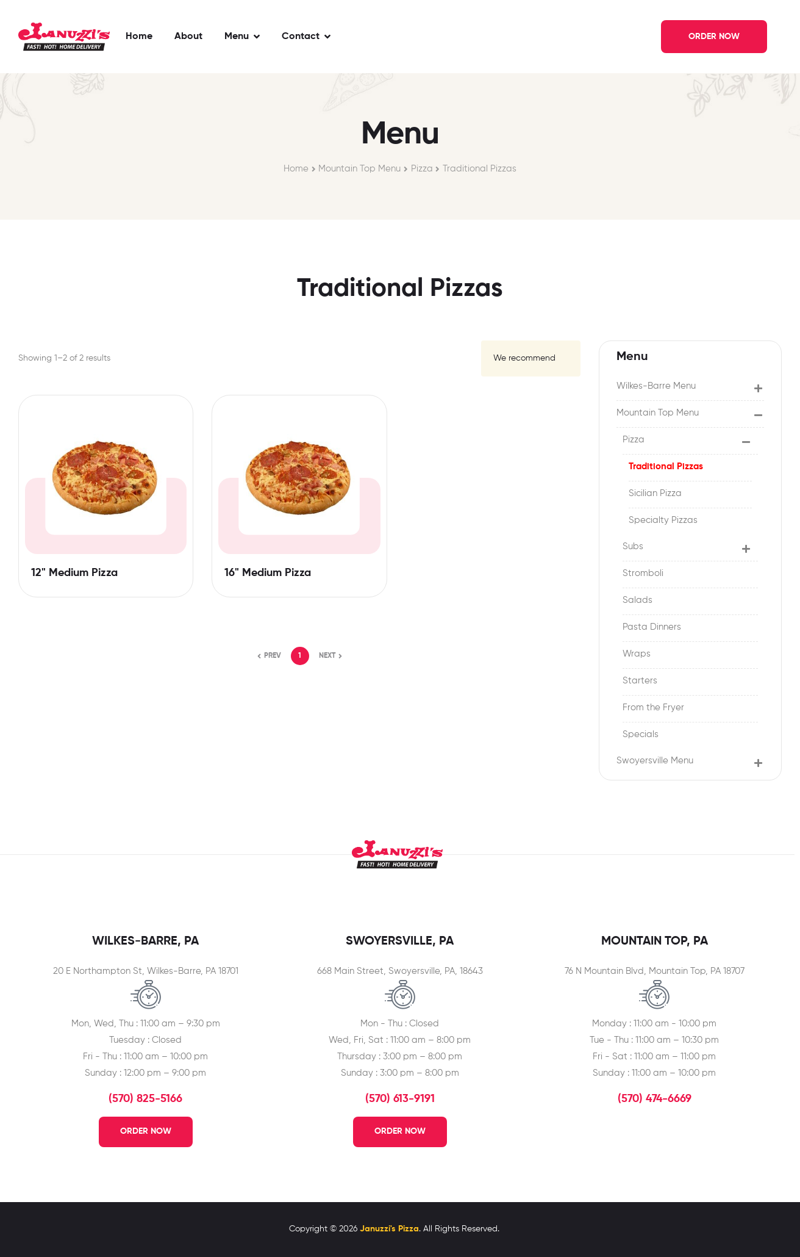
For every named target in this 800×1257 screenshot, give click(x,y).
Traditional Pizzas (479, 168)
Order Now (145, 1131)
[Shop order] (530, 358)
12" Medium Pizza (74, 572)
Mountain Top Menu (359, 168)
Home (296, 168)
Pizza (422, 168)
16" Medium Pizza (267, 572)
